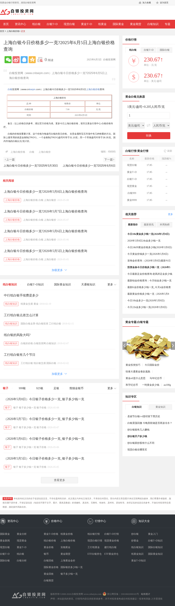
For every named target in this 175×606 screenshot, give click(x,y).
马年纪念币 (156, 378)
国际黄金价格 (51, 567)
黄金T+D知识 (138, 560)
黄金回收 (49, 574)
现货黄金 (22, 540)
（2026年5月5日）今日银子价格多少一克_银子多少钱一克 (44, 458)
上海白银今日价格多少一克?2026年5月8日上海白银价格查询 (45, 191)
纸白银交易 (40, 363)
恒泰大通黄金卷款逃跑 (138, 371)
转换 (149, 135)
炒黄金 (135, 540)
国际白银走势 (28, 323)
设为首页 (164, 2)
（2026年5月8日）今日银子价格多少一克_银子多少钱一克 (44, 399)
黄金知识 (160, 407)
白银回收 (49, 560)
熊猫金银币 (76, 388)
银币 (46, 554)
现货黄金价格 (111, 540)
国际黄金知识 (62, 284)
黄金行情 (142, 150)
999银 (22, 388)
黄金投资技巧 (133, 365)
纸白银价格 (50, 540)
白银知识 (153, 24)
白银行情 (130, 150)
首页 (6, 24)
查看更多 (59, 480)
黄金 (36, 304)
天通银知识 (88, 284)
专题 (167, 24)
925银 (39, 388)
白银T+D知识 (35, 284)
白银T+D (52, 24)
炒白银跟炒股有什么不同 (140, 443)
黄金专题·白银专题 (136, 322)
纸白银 (36, 24)
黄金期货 (135, 24)
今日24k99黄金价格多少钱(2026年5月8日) (149, 247)
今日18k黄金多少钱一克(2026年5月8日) (148, 234)
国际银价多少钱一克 (69, 567)
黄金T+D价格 (51, 534)
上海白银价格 (13, 31)
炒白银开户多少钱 (137, 436)
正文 (23, 31)
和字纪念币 (132, 385)
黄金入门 (153, 534)
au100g (167, 385)
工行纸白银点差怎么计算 (21, 315)
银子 (5, 388)
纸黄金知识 (137, 554)
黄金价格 (49, 547)
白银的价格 (27, 343)
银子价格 (41, 407)
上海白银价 (58, 98)
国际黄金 (118, 24)
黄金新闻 (5, 540)
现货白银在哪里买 (137, 449)
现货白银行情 (95, 540)
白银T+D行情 (111, 534)
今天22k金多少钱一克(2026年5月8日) (147, 307)
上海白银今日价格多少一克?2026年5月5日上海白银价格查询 (45, 251)
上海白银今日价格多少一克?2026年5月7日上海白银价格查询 (45, 211)
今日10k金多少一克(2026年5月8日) (145, 300)
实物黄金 (65, 547)
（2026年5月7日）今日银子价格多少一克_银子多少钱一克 (44, 419)
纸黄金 (102, 24)
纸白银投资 (42, 323)
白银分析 (22, 560)
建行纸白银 (110, 547)
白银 (10, 89)
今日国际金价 (152, 365)
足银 (56, 388)
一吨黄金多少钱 (150, 385)
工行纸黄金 (94, 547)
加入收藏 (146, 2)
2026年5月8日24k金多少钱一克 (143, 240)
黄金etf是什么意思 (135, 378)
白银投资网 (40, 343)
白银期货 (49, 580)
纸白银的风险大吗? (17, 335)
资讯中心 (20, 24)
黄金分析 (22, 534)
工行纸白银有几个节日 (19, 354)
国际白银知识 (155, 547)
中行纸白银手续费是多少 (21, 295)
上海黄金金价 (68, 560)
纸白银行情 (94, 534)
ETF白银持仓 (95, 554)
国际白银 (51, 363)
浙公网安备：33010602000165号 (123, 594)
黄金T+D (86, 24)
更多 (170, 214)
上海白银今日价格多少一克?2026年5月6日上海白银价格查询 (45, 231)
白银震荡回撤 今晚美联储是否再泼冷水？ (149, 423)
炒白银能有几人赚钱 (138, 429)
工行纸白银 (55, 323)
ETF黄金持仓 (111, 554)
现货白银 (69, 24)
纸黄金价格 (67, 534)
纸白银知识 (10, 284)
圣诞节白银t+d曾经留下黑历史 (143, 416)
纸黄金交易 (27, 304)
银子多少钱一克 (27, 407)
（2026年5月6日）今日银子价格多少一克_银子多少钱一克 (44, 438)
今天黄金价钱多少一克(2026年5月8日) (147, 254)
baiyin (32, 89)
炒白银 (135, 534)
